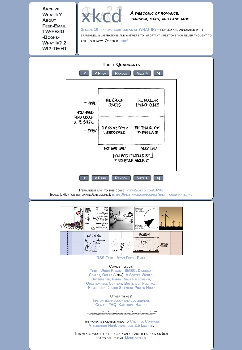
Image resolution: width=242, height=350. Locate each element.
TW (46, 31)
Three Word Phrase (106, 271)
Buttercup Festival (139, 283)
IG (62, 31)
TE (56, 48)
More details (135, 338)
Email (60, 25)
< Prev (100, 73)
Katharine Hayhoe (132, 305)
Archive (50, 8)
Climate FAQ (105, 305)
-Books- (51, 37)
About (49, 20)
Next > (142, 73)
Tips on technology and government (120, 300)
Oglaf (107, 275)
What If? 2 (54, 42)
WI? (46, 48)
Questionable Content (104, 283)
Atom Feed (125, 258)
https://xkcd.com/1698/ (144, 190)
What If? (52, 14)
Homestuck (97, 288)
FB (54, 31)
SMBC (130, 271)
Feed (47, 25)
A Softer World (138, 275)
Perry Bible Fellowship (131, 279)
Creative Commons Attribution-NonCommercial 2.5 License (124, 323)
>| (158, 73)
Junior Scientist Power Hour (131, 288)
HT (63, 48)
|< (84, 73)
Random (121, 73)
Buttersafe (100, 279)
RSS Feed (105, 258)
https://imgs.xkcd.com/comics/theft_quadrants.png (152, 194)
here (123, 41)
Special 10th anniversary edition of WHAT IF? (118, 29)
